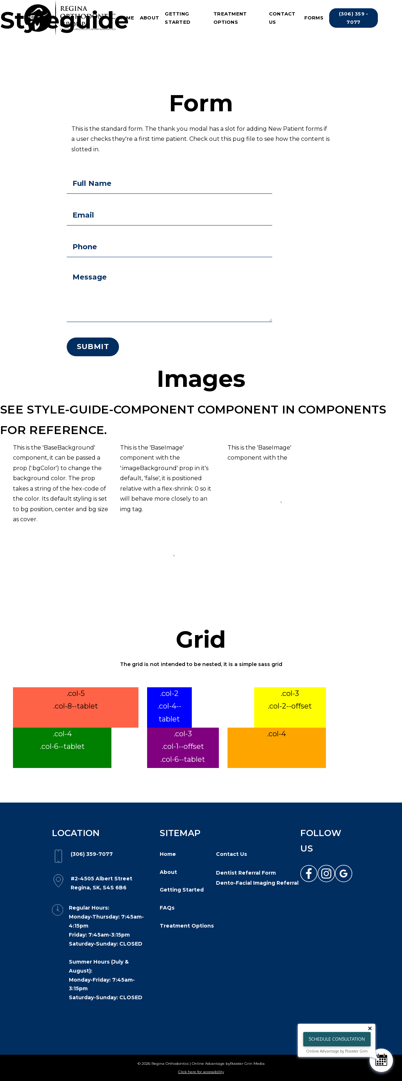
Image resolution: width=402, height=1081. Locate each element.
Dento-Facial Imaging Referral (257, 883)
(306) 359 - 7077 (353, 18)
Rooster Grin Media (247, 1063)
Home (126, 18)
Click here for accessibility (201, 1071)
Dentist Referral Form (246, 873)
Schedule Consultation (337, 1039)
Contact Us (282, 18)
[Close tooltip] (369, 1028)
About (149, 18)
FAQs (167, 907)
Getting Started (177, 18)
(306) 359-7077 (92, 854)
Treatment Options (230, 18)
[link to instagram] (326, 873)
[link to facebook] (309, 873)
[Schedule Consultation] (381, 1060)
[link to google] (343, 873)
